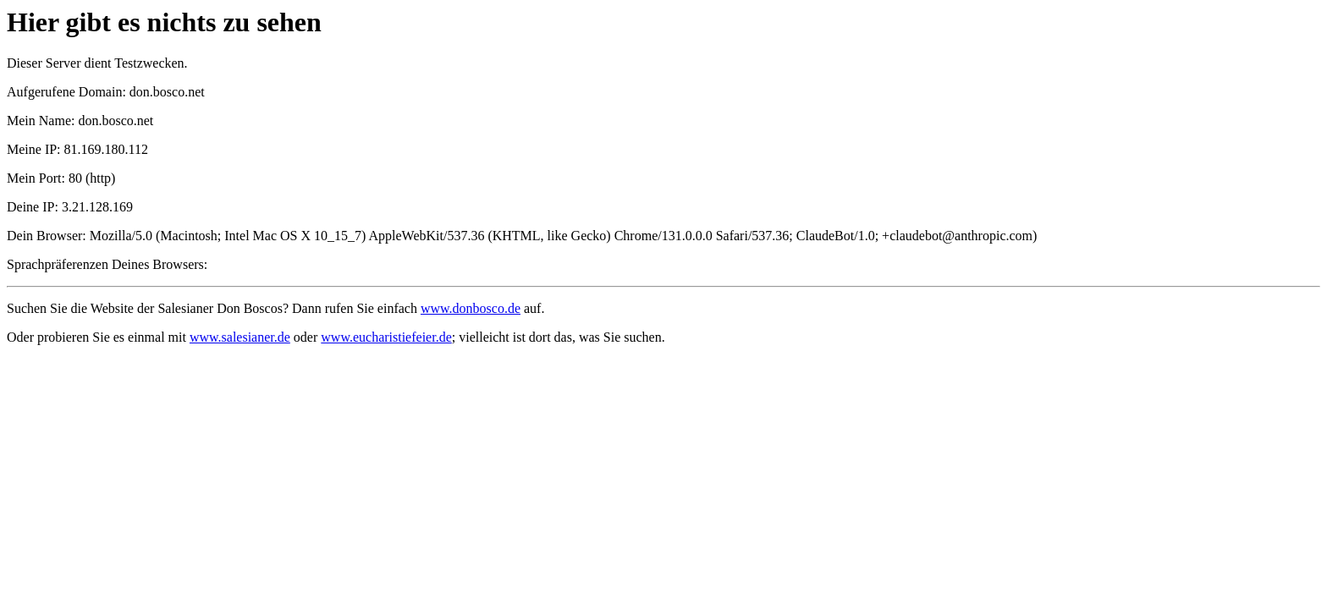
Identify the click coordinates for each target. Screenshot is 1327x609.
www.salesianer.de (240, 337)
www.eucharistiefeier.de (386, 337)
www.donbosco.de (470, 308)
